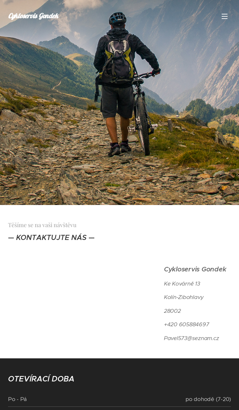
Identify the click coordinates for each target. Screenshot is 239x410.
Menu (224, 16)
